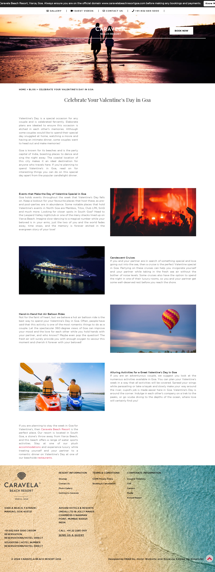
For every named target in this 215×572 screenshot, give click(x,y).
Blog (32, 90)
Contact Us (64, 484)
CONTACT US (115, 11)
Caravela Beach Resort (55, 429)
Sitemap (63, 479)
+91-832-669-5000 (148, 11)
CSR (129, 484)
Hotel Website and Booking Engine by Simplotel (170, 559)
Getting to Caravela (69, 493)
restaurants (44, 458)
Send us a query (71, 535)
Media (130, 493)
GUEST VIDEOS (85, 11)
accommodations (30, 447)
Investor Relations (136, 479)
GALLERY (57, 11)
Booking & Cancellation (104, 484)
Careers (131, 488)
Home (22, 90)
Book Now (181, 31)
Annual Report (134, 498)
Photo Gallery (66, 488)
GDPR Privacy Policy (103, 479)
